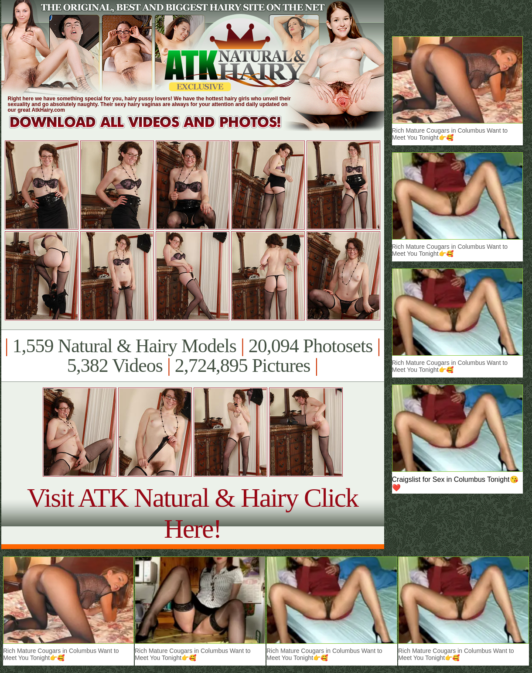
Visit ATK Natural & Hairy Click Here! (192, 513)
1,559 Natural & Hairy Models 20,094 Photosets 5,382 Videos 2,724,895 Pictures (192, 355)
